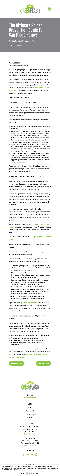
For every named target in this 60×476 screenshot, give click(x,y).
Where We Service (30, 414)
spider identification (27, 303)
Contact (29, 418)
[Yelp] (32, 454)
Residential (30, 411)
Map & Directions (30, 434)
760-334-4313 (30, 397)
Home (30, 407)
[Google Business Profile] (28, 454)
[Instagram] (36, 454)
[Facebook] (24, 454)
